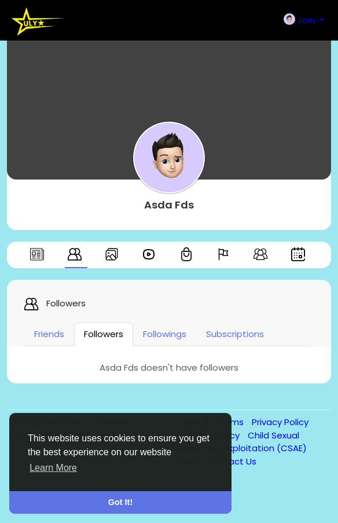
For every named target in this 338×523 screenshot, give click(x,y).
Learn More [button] (53, 468)
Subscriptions (235, 334)
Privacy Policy (280, 422)
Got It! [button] (120, 502)
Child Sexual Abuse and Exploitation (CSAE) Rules (241, 448)
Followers (103, 334)
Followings (164, 334)
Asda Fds (169, 205)
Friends (49, 334)
